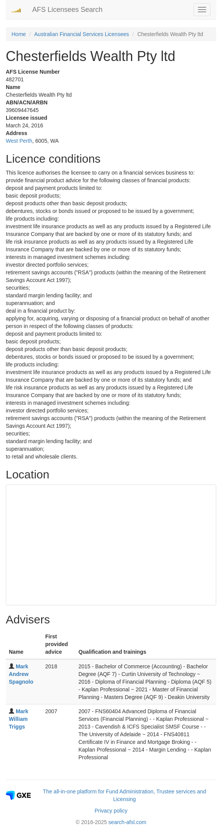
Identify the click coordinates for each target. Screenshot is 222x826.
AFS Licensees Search (67, 9)
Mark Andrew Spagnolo (21, 674)
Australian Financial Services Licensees (81, 34)
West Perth (19, 141)
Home (19, 34)
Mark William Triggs (18, 719)
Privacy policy (111, 811)
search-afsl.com (127, 822)
